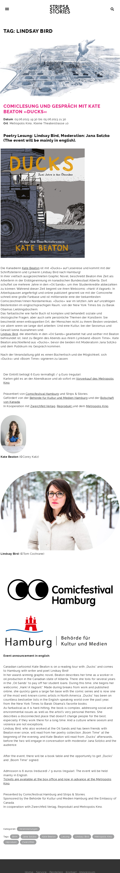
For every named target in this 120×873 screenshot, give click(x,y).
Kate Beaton (31, 268)
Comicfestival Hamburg (42, 393)
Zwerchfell (28, 842)
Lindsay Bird (9, 334)
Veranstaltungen (28, 829)
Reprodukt (65, 406)
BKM (14, 836)
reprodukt (11, 842)
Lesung (65, 836)
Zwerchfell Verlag (42, 406)
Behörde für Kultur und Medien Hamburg (59, 397)
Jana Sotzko (29, 836)
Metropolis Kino (97, 406)
